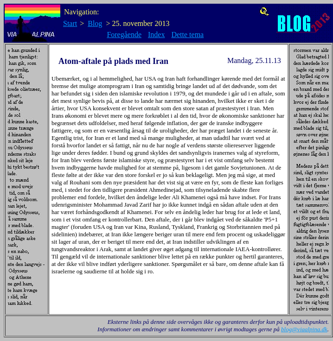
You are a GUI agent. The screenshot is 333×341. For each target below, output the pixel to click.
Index (156, 34)
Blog (95, 23)
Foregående (124, 34)
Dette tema (187, 34)
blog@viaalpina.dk (304, 329)
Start (70, 23)
